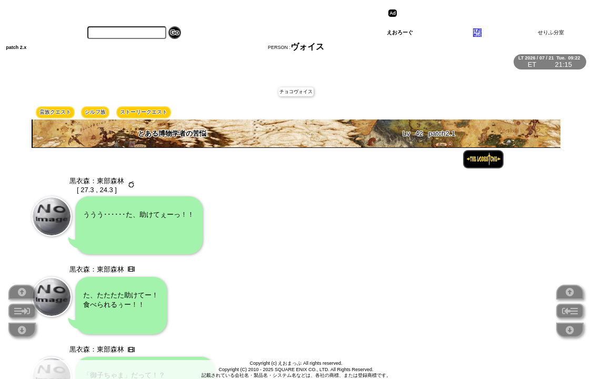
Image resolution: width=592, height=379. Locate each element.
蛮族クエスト (55, 112)
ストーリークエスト (143, 112)
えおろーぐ (400, 32)
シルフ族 (95, 112)
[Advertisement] (481, 13)
